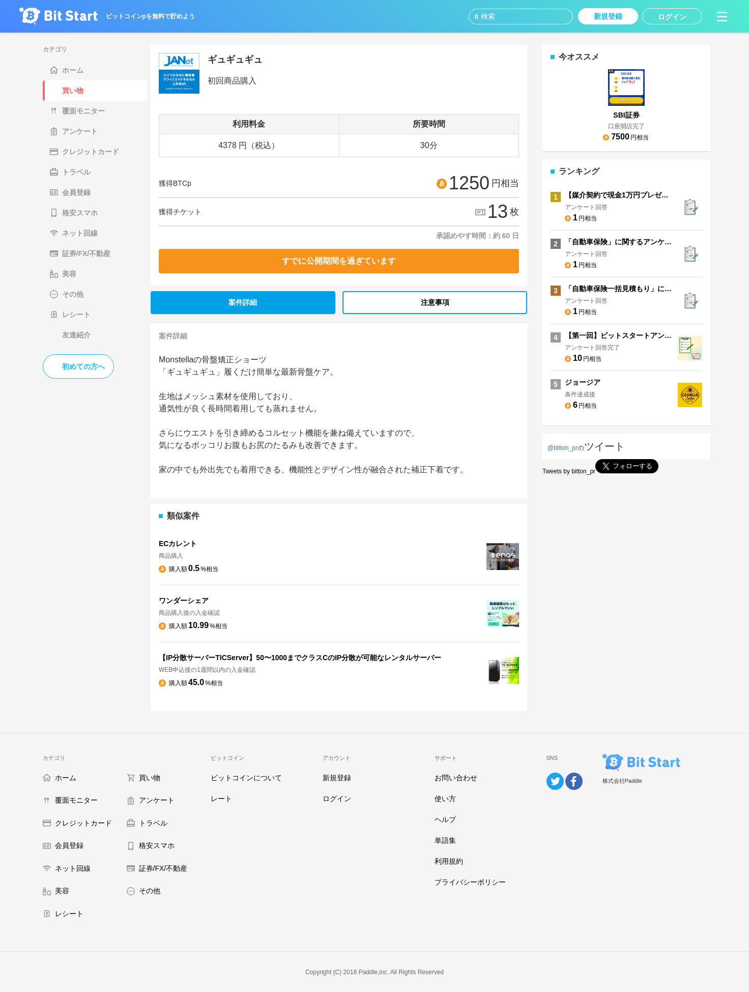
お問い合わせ (456, 778)
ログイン (337, 799)
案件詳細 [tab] (242, 302)
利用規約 (449, 861)
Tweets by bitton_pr (568, 471)
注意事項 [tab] (435, 302)
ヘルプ (445, 819)
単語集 (445, 840)
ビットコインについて (246, 778)
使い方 (445, 799)
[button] (722, 16)
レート (221, 799)
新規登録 (337, 778)
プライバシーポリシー (470, 882)
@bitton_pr (563, 447)
